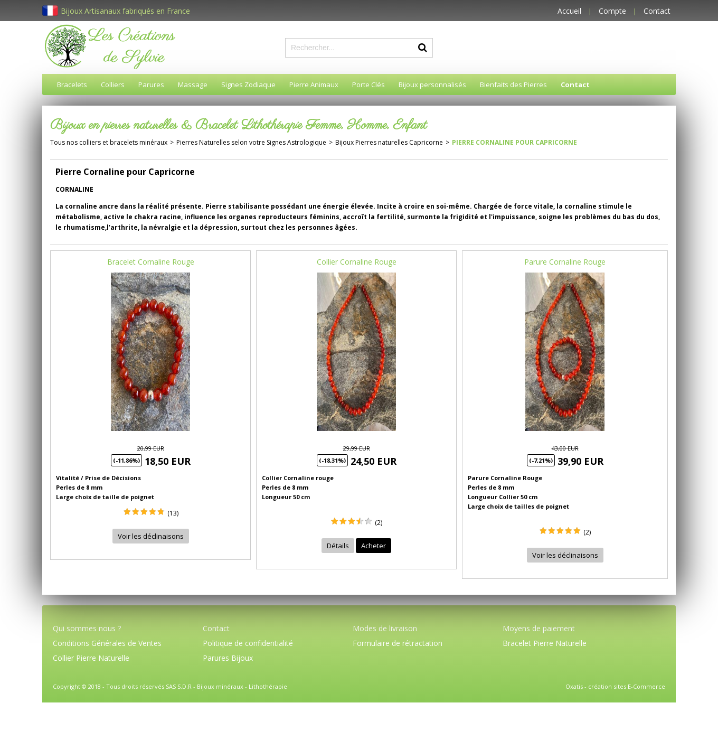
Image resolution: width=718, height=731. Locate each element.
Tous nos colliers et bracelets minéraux (108, 142)
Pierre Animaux (313, 84)
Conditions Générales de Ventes (107, 643)
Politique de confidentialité (248, 643)
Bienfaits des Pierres (513, 84)
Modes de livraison (385, 628)
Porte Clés (368, 84)
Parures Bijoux (228, 658)
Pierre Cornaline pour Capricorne (514, 142)
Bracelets (72, 84)
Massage (192, 84)
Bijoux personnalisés (432, 84)
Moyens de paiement (539, 628)
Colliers (113, 84)
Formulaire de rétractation (397, 643)
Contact (657, 11)
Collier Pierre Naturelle (91, 658)
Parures (151, 84)
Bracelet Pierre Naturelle (545, 643)
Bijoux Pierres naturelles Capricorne (389, 142)
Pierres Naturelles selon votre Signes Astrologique (251, 142)
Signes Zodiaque (248, 84)
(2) (378, 522)
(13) (172, 513)
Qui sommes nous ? (87, 628)
